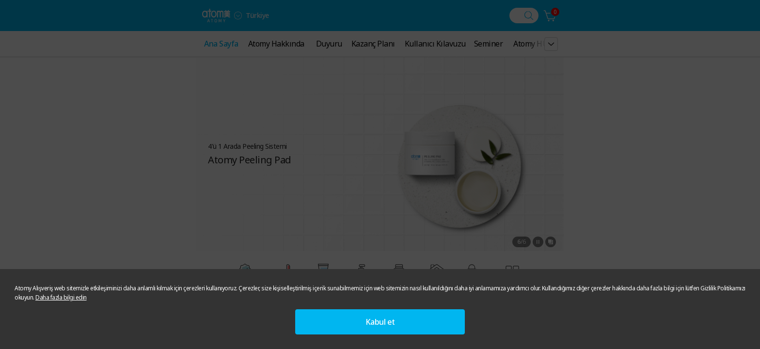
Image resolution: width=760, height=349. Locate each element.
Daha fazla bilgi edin (61, 297)
